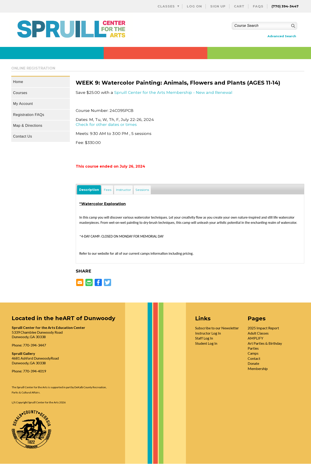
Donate (253, 363)
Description (89, 190)
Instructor (123, 190)
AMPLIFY (255, 338)
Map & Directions (27, 125)
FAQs (258, 6)
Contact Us (22, 136)
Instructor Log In (208, 333)
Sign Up (218, 6)
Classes (166, 6)
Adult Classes (258, 333)
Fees (107, 190)
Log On (194, 6)
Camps (253, 353)
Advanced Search (282, 36)
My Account (23, 104)
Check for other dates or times (106, 124)
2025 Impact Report (263, 328)
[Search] (292, 26)
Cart (239, 6)
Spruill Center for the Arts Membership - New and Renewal (173, 92)
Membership (258, 368)
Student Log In (206, 343)
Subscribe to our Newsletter (217, 328)
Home (18, 82)
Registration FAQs (28, 115)
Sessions (142, 190)
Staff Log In (204, 338)
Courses (20, 93)
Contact (254, 358)
